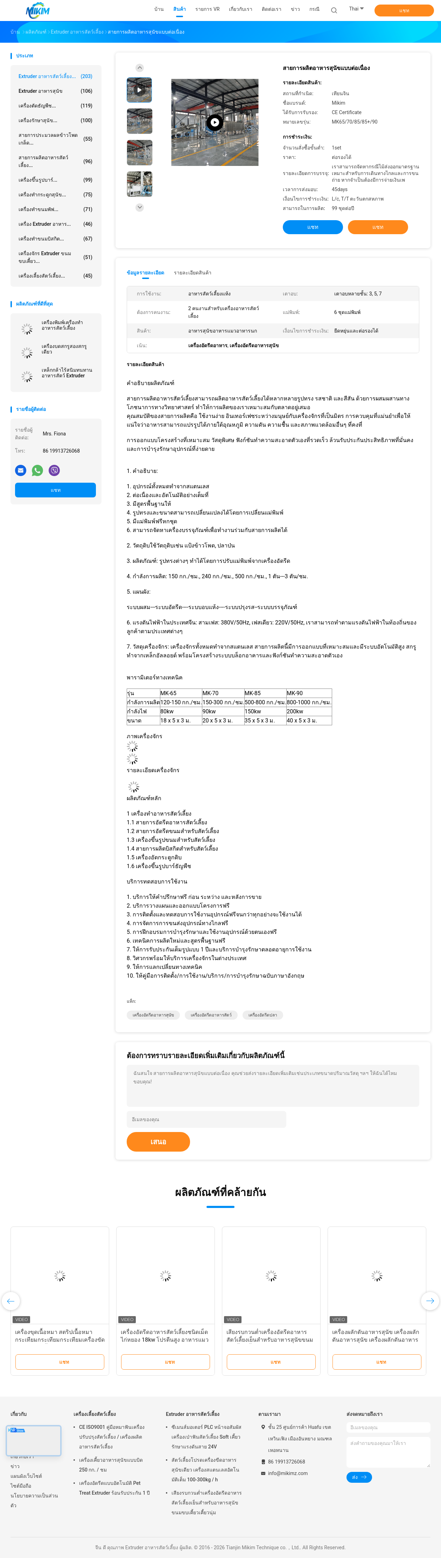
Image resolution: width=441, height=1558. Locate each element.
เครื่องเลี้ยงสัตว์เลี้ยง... (55, 275)
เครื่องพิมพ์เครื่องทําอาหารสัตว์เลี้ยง (62, 325)
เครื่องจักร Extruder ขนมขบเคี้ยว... (55, 257)
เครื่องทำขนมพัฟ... (55, 209)
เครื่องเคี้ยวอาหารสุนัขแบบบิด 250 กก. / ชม (111, 1465)
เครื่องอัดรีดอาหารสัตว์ (211, 1015)
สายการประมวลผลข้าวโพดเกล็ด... (55, 139)
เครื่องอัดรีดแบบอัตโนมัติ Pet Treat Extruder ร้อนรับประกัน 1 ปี (114, 1488)
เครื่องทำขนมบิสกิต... (55, 238)
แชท (404, 10)
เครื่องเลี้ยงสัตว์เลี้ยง (95, 1414)
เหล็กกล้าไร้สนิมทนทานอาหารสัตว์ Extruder (67, 372)
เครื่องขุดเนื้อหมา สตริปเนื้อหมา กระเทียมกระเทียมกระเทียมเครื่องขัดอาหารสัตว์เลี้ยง (60, 1340)
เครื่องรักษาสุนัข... (55, 120)
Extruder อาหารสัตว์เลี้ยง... (55, 76)
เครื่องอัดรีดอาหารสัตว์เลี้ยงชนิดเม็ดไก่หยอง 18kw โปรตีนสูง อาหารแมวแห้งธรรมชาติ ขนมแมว (165, 1340)
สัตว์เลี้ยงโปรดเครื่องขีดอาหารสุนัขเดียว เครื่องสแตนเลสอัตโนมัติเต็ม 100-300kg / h (205, 1469)
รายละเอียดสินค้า (192, 272)
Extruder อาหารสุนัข (55, 91)
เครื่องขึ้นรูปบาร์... (55, 179)
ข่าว (15, 1466)
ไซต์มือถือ (20, 1486)
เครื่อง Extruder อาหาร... (55, 224)
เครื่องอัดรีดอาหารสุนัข (153, 1015)
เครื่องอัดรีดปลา (262, 1015)
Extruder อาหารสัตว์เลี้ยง (192, 1414)
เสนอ (158, 1142)
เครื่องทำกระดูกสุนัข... (55, 194)
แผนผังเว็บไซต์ (26, 1476)
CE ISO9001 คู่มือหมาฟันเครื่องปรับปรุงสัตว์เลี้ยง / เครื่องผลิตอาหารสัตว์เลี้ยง (112, 1436)
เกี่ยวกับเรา (22, 1456)
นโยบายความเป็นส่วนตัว (34, 1500)
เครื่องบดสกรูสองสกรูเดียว (64, 349)
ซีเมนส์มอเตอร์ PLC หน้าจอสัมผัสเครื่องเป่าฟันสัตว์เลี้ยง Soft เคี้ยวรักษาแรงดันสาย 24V (206, 1436)
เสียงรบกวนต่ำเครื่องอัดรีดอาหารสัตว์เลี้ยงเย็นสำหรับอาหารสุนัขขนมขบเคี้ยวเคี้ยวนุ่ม (269, 1340)
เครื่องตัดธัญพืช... (55, 105)
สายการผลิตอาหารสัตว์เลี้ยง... (55, 161)
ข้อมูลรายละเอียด (145, 272)
